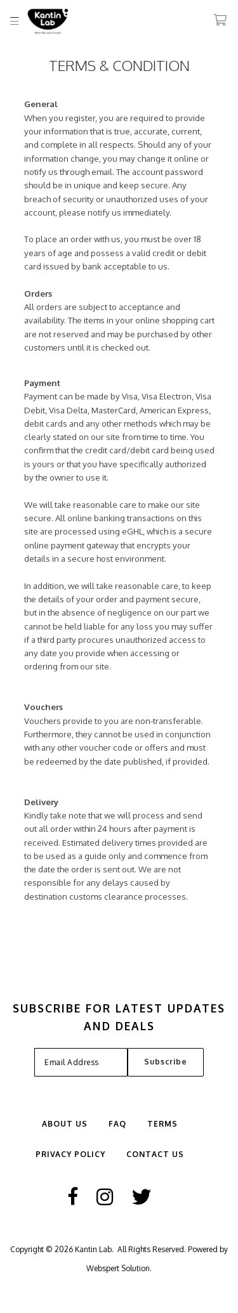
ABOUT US (65, 1124)
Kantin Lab (93, 1249)
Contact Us (155, 1154)
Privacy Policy (70, 1154)
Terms (162, 1124)
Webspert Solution (118, 1268)
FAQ (117, 1124)
